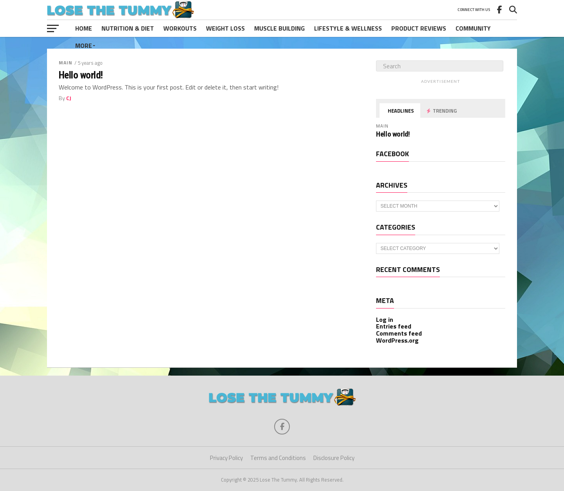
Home (83, 28)
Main (65, 62)
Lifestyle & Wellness (348, 28)
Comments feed (399, 333)
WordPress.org (397, 340)
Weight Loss (225, 28)
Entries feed (393, 326)
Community (473, 28)
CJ (68, 98)
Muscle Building (279, 28)
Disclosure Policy (333, 457)
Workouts (180, 28)
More (83, 45)
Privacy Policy (226, 457)
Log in (384, 319)
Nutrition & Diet (127, 28)
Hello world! (81, 74)
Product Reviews (418, 28)
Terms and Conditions (278, 457)
